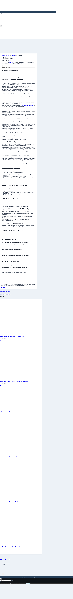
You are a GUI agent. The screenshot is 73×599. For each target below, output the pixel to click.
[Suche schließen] (1, 579)
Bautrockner (4, 12)
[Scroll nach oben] (1, 574)
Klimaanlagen (18, 12)
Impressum (4, 561)
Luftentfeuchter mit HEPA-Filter (18, 293)
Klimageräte (8, 55)
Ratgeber (35, 12)
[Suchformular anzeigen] (1, 13)
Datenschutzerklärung (6, 563)
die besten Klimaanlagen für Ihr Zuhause (26, 105)
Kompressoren (29, 12)
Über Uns (3, 564)
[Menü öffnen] (1, 26)
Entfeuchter (4, 55)
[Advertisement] (36, 33)
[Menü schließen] (0, 575)
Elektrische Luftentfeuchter (12, 12)
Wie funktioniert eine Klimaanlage (18, 290)
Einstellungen (28, 583)
